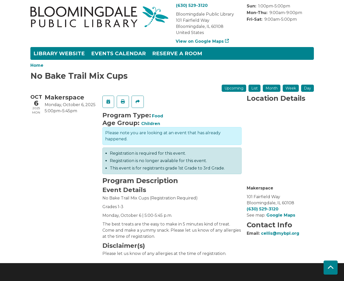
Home (36, 65)
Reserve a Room (177, 53)
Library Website (59, 53)
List (254, 88)
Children (150, 123)
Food (157, 116)
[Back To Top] (331, 268)
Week (291, 88)
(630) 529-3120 (192, 5)
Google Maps (280, 215)
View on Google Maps (200, 41)
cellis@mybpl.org (280, 233)
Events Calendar (118, 53)
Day (307, 88)
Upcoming (233, 88)
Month (272, 88)
